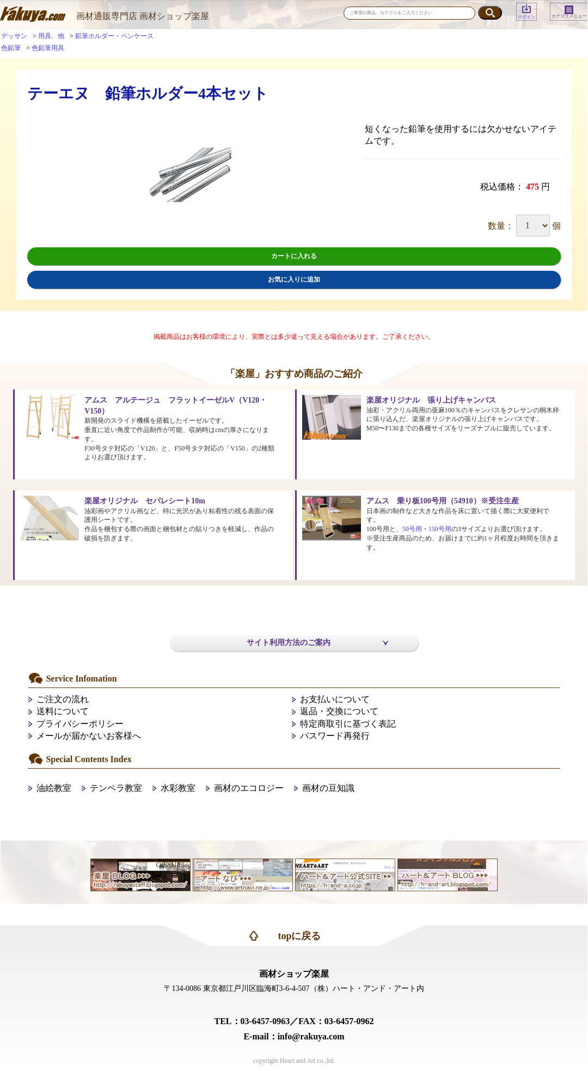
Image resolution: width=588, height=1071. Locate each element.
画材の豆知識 (328, 788)
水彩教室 (178, 788)
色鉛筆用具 (48, 48)
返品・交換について (339, 711)
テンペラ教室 (116, 788)
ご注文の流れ (62, 699)
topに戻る (299, 935)
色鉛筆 (11, 48)
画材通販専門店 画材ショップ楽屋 (142, 16)
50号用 (412, 529)
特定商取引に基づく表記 (348, 723)
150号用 (439, 529)
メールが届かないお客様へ (88, 735)
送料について (62, 711)
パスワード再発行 (335, 735)
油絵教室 (53, 788)
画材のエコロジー (249, 788)
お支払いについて (335, 699)
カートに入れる (294, 256)
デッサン (14, 36)
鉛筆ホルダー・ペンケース (114, 36)
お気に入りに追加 (294, 279)
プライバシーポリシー (80, 723)
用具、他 (51, 36)
